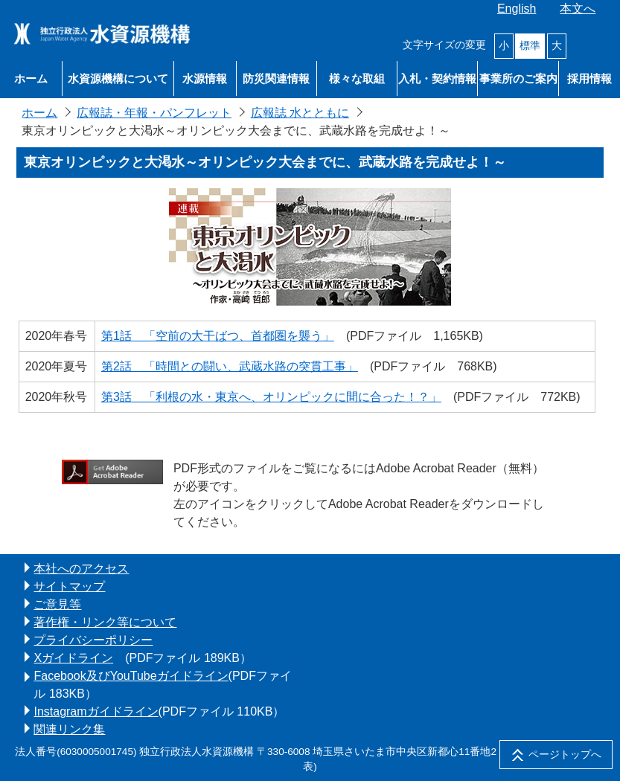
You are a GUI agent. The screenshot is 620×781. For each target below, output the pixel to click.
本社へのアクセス (81, 568)
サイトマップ (69, 586)
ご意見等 (57, 604)
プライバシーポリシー (93, 640)
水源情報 (204, 78)
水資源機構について (118, 78)
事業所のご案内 (518, 78)
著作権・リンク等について (104, 622)
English (516, 8)
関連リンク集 (69, 729)
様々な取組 (357, 78)
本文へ (577, 8)
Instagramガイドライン (95, 711)
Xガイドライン (73, 658)
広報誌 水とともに (300, 112)
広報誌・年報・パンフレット (154, 112)
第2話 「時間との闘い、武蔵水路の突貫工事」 (229, 366)
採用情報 (589, 78)
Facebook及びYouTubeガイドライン (130, 675)
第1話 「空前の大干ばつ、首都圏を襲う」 (217, 336)
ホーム (31, 78)
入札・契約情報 (437, 78)
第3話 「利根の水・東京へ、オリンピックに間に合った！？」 (271, 396)
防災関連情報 (276, 78)
